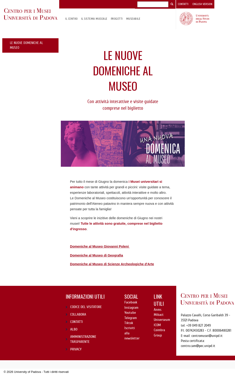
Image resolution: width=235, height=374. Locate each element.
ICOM (157, 325)
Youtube (130, 313)
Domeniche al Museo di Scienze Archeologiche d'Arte (112, 264)
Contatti (183, 4)
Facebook (130, 302)
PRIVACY (75, 349)
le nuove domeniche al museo (26, 45)
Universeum (162, 320)
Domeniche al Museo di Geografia (96, 255)
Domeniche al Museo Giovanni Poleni (100, 246)
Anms (157, 310)
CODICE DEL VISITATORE (86, 307)
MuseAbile (133, 18)
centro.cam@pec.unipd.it (198, 346)
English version (202, 4)
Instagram (131, 308)
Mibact (159, 315)
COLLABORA (78, 314)
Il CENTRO (71, 18)
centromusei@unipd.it (207, 336)
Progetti (117, 18)
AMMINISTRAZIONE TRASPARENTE (83, 339)
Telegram (130, 318)
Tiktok (128, 323)
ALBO (73, 329)
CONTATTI (76, 322)
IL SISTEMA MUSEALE (94, 18)
